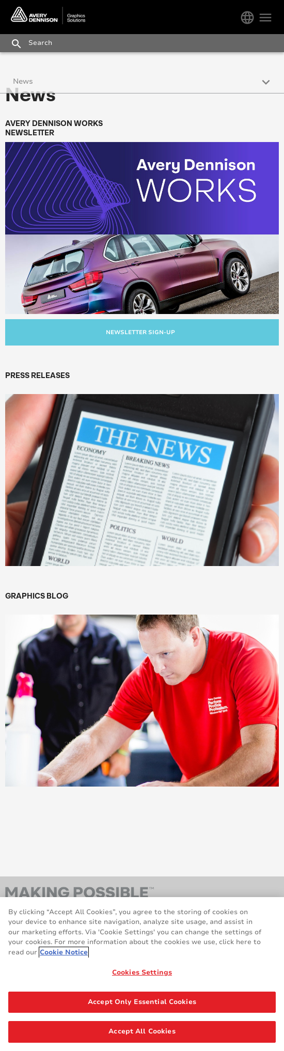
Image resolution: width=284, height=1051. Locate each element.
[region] (142, 974)
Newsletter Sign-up (140, 332)
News (23, 81)
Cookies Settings (142, 972)
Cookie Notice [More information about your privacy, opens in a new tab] (64, 952)
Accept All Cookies (141, 1031)
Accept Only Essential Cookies (142, 1002)
